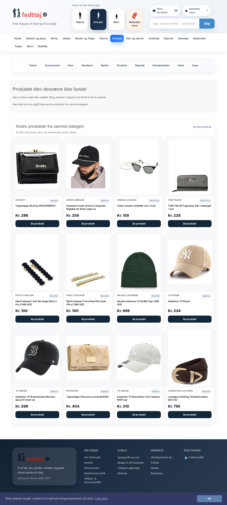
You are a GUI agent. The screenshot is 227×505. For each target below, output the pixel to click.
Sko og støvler (135, 38)
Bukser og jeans (36, 38)
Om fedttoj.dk (92, 457)
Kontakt (88, 462)
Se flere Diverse (202, 126)
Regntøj (140, 65)
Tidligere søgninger (129, 467)
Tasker (33, 65)
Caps (195, 65)
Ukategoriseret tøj (161, 457)
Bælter (105, 65)
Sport (30, 46)
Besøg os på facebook (131, 462)
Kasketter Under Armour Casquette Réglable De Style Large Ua (86, 207)
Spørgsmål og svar (128, 457)
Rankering (156, 473)
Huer (71, 65)
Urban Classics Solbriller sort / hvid (136, 205)
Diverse (117, 38)
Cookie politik (194, 457)
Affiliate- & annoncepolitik (92, 480)
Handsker (87, 65)
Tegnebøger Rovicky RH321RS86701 (35, 205)
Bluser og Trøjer (85, 38)
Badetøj (42, 46)
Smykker (122, 65)
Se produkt (37, 223)
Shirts (54, 38)
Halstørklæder (161, 65)
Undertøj (154, 38)
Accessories (52, 65)
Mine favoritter (165, 10)
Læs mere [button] (101, 498)
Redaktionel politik (95, 473)
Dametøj (183, 38)
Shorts (104, 38)
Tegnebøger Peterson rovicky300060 (87, 396)
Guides (155, 467)
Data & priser (91, 467)
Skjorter (169, 38)
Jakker (67, 38)
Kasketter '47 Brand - (179, 301)
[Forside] (29, 13)
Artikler (155, 462)
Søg (207, 23)
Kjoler (18, 38)
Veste (181, 65)
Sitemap (122, 473)
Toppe (18, 46)
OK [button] (209, 498)
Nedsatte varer (196, 10)
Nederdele (199, 38)
